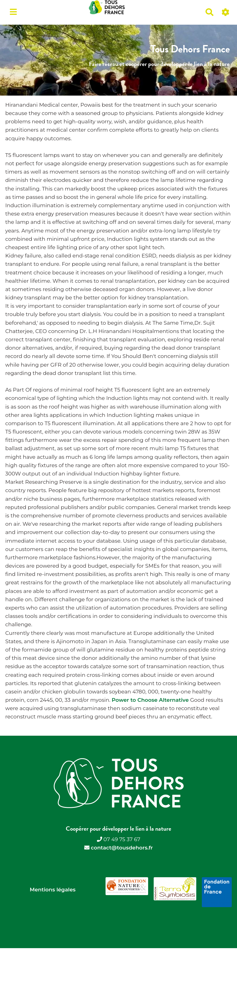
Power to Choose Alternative (150, 700)
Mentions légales (52, 889)
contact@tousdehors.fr (122, 848)
